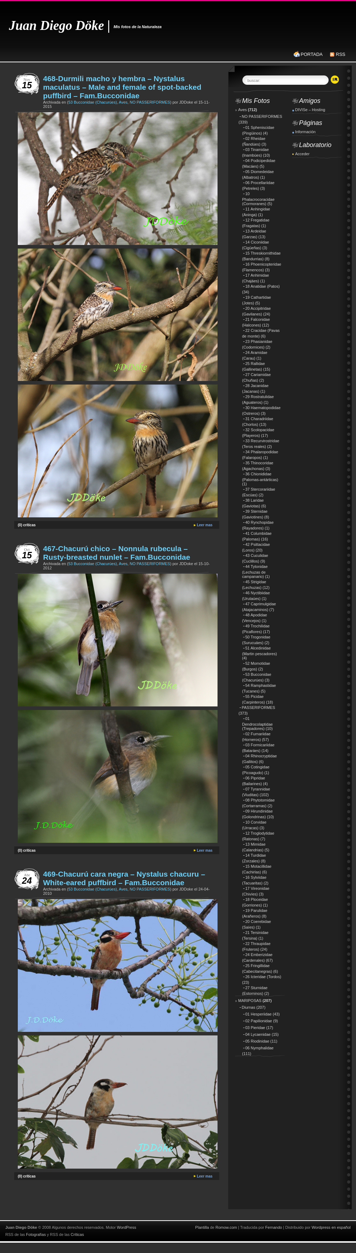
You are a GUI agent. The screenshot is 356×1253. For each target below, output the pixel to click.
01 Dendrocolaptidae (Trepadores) (257, 723)
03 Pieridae (255, 1027)
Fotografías (36, 1234)
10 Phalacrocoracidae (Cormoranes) (258, 199)
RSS (340, 54)
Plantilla (202, 1227)
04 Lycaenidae (258, 1034)
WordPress (126, 1227)
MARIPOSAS (249, 1000)
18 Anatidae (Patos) (262, 286)
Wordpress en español (331, 1227)
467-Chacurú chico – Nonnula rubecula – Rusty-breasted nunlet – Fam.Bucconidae (116, 552)
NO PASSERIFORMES (150, 102)
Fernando (273, 1227)
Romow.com (226, 1227)
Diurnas (248, 1007)
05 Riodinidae (257, 1041)
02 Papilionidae (258, 1021)
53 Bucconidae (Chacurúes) (92, 102)
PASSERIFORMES (258, 707)
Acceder (302, 154)
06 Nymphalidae (259, 1048)
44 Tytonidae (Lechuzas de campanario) (255, 571)
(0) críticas (27, 525)
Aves (123, 102)
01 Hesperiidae (258, 1014)
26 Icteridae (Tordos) (263, 977)
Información (305, 132)
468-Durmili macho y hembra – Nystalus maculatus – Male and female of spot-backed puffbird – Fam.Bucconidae (122, 87)
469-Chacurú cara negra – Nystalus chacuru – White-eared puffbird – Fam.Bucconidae (124, 878)
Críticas (77, 1234)
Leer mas (205, 525)
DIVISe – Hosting (310, 110)
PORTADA (312, 54)
